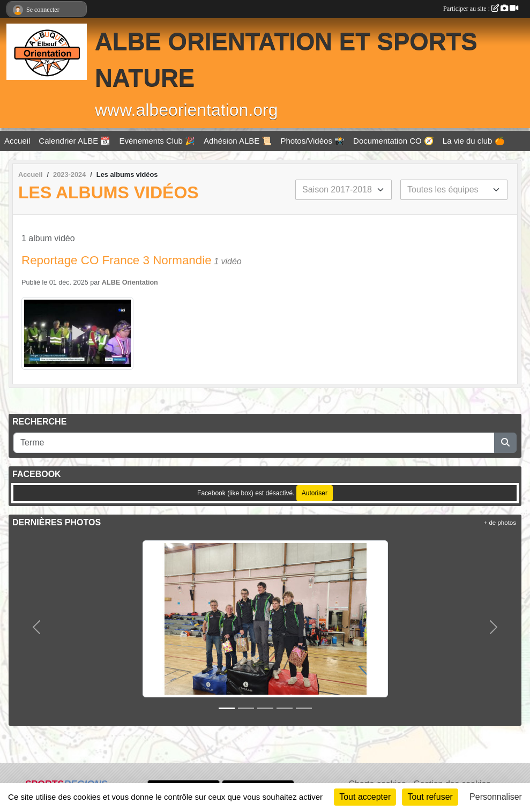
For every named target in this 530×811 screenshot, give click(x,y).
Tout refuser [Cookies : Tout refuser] (429, 796)
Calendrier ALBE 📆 (74, 140)
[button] (36, 627)
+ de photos (500, 522)
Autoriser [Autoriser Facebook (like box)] (314, 493)
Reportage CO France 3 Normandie (116, 260)
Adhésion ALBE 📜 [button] (238, 140)
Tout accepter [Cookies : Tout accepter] (365, 796)
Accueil (17, 140)
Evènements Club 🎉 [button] (157, 140)
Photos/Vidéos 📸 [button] (312, 140)
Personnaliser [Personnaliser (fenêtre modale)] (495, 796)
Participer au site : (480, 8)
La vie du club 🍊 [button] (474, 140)
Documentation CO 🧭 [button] (393, 140)
